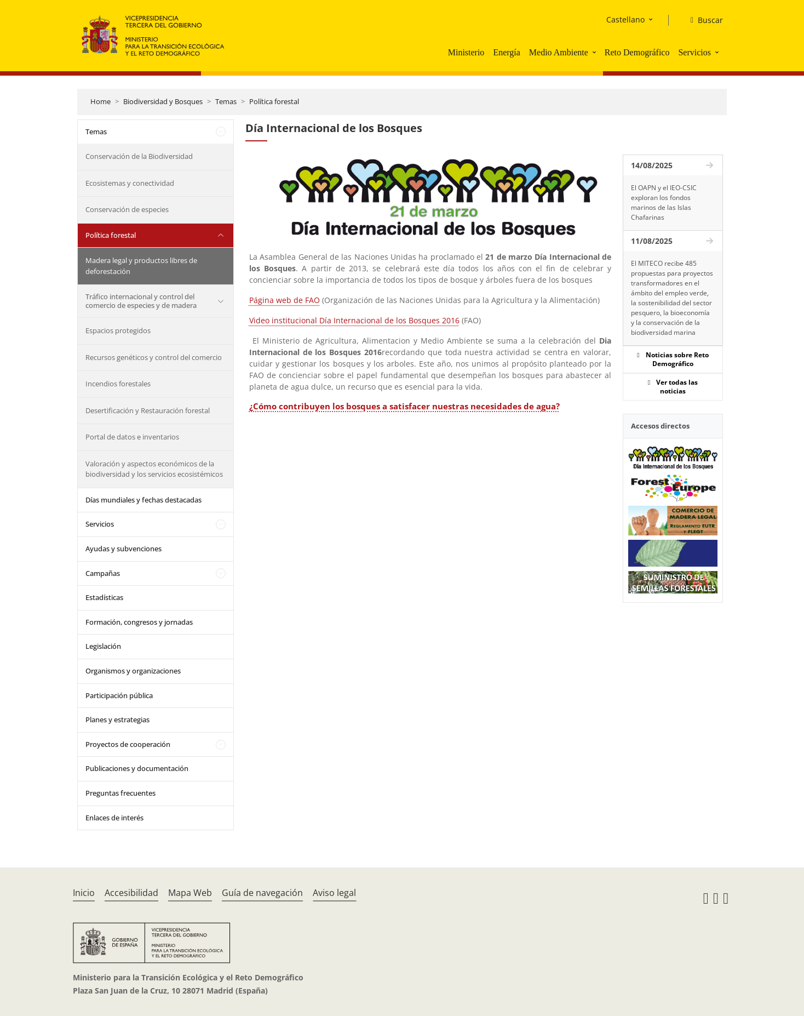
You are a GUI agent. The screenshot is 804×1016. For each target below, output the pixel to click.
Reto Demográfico (637, 52)
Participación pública (119, 695)
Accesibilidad (131, 893)
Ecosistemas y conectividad (129, 183)
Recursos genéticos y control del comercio (153, 357)
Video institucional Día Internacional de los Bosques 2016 (354, 320)
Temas (226, 101)
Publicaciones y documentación (136, 768)
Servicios (694, 52)
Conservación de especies (127, 209)
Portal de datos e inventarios (132, 437)
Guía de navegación (262, 893)
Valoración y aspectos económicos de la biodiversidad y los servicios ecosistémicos (154, 469)
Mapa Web (190, 893)
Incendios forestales (118, 384)
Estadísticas (104, 597)
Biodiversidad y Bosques (163, 101)
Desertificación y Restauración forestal (147, 410)
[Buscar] (702, 20)
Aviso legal (334, 893)
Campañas (102, 573)
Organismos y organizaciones (133, 671)
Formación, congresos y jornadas (139, 622)
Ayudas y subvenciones (123, 548)
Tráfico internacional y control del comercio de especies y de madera (141, 301)
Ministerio (466, 52)
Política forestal (274, 101)
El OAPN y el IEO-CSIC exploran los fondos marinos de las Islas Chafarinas (664, 202)
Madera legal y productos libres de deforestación (141, 265)
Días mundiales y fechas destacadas (143, 500)
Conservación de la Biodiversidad (139, 156)
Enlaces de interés (114, 818)
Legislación (103, 646)
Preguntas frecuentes (120, 793)
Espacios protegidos (118, 330)
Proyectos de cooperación (127, 744)
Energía (506, 52)
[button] (595, 52)
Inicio (84, 893)
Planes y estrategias (117, 719)
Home (100, 101)
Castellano (625, 19)
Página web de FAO (284, 300)
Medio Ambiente (558, 52)
